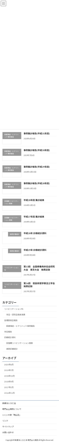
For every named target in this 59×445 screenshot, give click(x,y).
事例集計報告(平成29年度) (37, 166)
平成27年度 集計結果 (34, 216)
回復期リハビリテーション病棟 (19, 343)
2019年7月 (9, 370)
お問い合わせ (8, 432)
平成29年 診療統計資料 (35, 250)
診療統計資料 (10, 337)
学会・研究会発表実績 (15, 315)
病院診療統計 (12, 349)
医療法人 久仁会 (9, 403)
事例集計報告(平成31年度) (37, 133)
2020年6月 (9, 364)
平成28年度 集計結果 (34, 200)
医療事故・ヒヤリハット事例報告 (20, 326)
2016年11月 (9, 393)
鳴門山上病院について (11, 409)
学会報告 (8, 332)
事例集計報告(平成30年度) (37, 150)
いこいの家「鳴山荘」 (11, 415)
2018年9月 (9, 381)
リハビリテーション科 (13, 309)
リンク (5, 421)
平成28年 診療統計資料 (35, 233)
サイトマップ (8, 426)
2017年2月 (9, 387)
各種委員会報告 (10, 320)
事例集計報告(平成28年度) (37, 183)
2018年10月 (9, 376)
